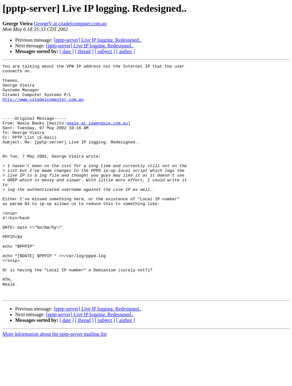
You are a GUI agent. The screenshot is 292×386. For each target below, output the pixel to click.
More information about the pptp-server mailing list (55, 380)
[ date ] (67, 51)
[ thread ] (84, 51)
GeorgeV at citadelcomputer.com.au (70, 23)
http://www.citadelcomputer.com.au (43, 107)
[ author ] (125, 51)
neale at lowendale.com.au (97, 135)
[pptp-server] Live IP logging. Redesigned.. (97, 40)
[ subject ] (105, 51)
